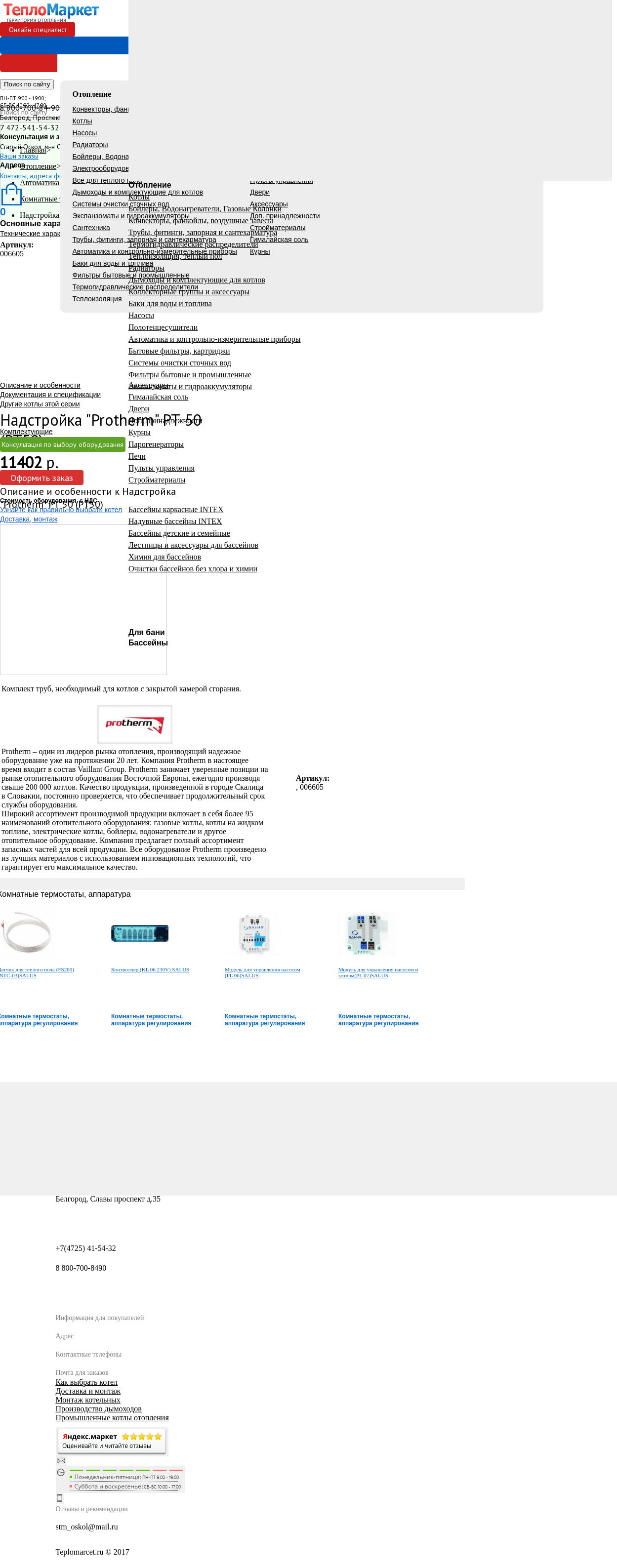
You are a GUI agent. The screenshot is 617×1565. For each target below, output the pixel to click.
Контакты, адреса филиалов (42, 175)
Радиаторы (90, 145)
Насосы (85, 133)
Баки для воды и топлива (113, 263)
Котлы (82, 121)
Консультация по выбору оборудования (62, 444)
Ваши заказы (19, 156)
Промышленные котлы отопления (112, 1417)
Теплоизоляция (97, 299)
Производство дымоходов (99, 1408)
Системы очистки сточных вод (121, 204)
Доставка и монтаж (88, 1391)
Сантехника (91, 228)
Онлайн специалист (38, 29)
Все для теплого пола (107, 180)
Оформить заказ (41, 477)
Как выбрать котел (87, 1382)
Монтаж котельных (88, 1400)
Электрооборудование (109, 168)
